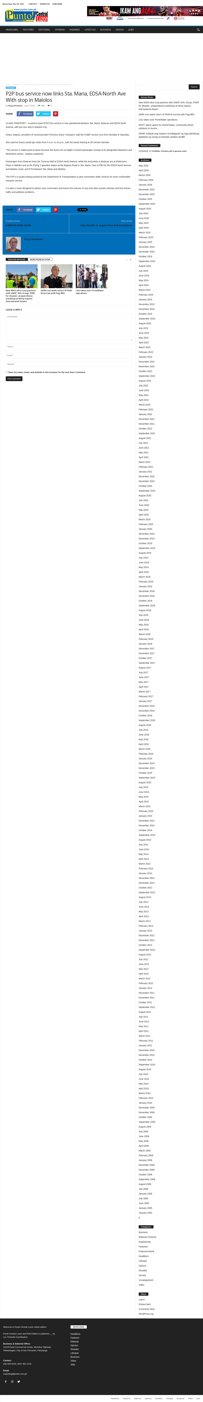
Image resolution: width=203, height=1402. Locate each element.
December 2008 (147, 1165)
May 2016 (143, 739)
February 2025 (146, 237)
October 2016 (145, 715)
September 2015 (147, 777)
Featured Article (146, 1251)
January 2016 (145, 758)
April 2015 (144, 801)
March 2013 (144, 921)
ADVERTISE (45, 4)
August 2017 (145, 667)
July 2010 (143, 1074)
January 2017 (145, 701)
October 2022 (145, 371)
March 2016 (144, 749)
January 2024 (145, 299)
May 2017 (143, 682)
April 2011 (144, 1031)
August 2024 (145, 266)
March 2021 (144, 462)
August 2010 (145, 1069)
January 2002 (145, 1213)
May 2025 (143, 223)
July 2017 (143, 672)
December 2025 (147, 189)
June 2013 (144, 906)
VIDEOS (120, 29)
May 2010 (143, 1083)
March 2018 (144, 634)
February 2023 (146, 352)
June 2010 (144, 1079)
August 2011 (145, 1012)
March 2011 (144, 1036)
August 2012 (145, 954)
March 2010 (144, 1093)
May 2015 (143, 797)
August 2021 (145, 438)
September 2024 (147, 261)
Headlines (16, 84)
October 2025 (145, 199)
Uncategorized (146, 1280)
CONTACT (32, 4)
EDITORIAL (44, 29)
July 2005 (143, 1198)
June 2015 (144, 792)
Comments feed (146, 1309)
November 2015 (147, 768)
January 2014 (145, 873)
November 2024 (147, 251)
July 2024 (143, 271)
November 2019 (147, 538)
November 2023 (147, 309)
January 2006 (145, 1193)
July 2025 (143, 213)
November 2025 (147, 194)
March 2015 (144, 806)
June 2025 (144, 218)
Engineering (145, 1242)
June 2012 (144, 964)
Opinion (142, 1265)
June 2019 (144, 562)
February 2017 (146, 696)
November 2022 (147, 366)
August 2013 (145, 897)
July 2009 (143, 1131)
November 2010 (147, 1055)
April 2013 (144, 916)
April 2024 (144, 285)
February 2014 (146, 868)
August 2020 (145, 495)
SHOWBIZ (74, 29)
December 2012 (147, 935)
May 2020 (143, 510)
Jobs (73, 1364)
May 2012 (143, 969)
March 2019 (144, 577)
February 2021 (146, 467)
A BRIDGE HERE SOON (18, 225)
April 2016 (144, 744)
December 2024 (147, 247)
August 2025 (145, 208)
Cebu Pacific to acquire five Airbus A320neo (106, 225)
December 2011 (147, 993)
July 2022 (143, 385)
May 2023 (143, 337)
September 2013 (147, 892)
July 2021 (143, 443)
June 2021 (144, 447)
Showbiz (143, 1270)
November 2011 (147, 997)
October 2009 (145, 1117)
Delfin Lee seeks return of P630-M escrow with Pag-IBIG (56, 292)
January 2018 (145, 644)
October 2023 (145, 314)
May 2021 (143, 452)
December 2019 (147, 534)
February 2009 (146, 1155)
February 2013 (146, 926)
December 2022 (147, 361)
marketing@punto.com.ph (15, 1374)
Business (143, 1232)
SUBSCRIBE (57, 4)
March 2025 (144, 232)
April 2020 (144, 514)
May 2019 (143, 567)
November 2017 (147, 653)
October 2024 (145, 256)
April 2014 (144, 859)
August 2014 (145, 840)
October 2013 (145, 887)
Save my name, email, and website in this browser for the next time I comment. (47, 372)
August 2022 (145, 381)
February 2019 (146, 581)
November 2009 (147, 1112)
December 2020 (147, 476)
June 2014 (144, 849)
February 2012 (146, 983)
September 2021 (147, 433)
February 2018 (146, 639)
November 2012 (147, 940)
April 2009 (144, 1146)
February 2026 (146, 180)
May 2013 (143, 911)
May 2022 (143, 395)
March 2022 (144, 404)
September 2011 (147, 1007)
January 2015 (145, 816)
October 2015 (145, 773)
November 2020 (147, 481)
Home (8, 84)
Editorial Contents (147, 1237)
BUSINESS (105, 29)
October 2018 (145, 600)
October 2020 (145, 486)
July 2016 (143, 730)
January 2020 (145, 529)
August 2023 (145, 323)
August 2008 (145, 1184)
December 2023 (147, 304)
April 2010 (144, 1088)
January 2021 (145, 471)
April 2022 (144, 400)
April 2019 (144, 572)
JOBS (131, 29)
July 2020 (143, 500)
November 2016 (147, 710)
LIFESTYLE (90, 29)
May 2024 (143, 280)
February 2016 (146, 753)
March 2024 (144, 290)
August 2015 (145, 782)
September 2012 (147, 950)
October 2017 (145, 658)
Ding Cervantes (15, 105)
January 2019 (145, 586)
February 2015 (146, 811)
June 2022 (144, 390)
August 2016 (145, 725)
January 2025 (145, 242)
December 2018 (147, 591)
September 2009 (147, 1122)
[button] (198, 29)
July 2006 (143, 1189)
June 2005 (144, 1203)
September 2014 (147, 835)
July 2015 (143, 787)
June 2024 (144, 275)
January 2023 (145, 357)
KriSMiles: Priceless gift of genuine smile (169, 151)
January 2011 (145, 1045)
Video (141, 1285)
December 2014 (147, 820)
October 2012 (145, 945)
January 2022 (145, 414)
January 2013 (145, 930)
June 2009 (144, 1136)
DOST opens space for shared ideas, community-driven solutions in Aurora (166, 127)
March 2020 (144, 519)
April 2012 (144, 973)
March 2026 (144, 175)
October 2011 (145, 1002)
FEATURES (28, 29)
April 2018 (144, 629)
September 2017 (147, 663)
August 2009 (145, 1126)
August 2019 (145, 553)
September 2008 (147, 1179)
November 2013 (147, 883)
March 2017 (144, 691)
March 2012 (144, 978)
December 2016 (147, 706)
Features (75, 1337)
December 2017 (147, 648)
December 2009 (147, 1107)
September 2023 (147, 318)
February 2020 (146, 524)
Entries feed (145, 1304)
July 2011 (143, 1016)
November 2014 (147, 825)
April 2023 (144, 342)
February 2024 (146, 294)
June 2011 (144, 1021)
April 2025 (144, 227)
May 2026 (143, 165)
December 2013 (147, 878)
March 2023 (144, 347)
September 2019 (147, 548)
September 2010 (147, 1064)
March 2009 (144, 1150)
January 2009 (145, 1160)
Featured (143, 1246)
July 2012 (143, 959)
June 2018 (144, 620)
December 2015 (147, 763)
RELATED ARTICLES (16, 259)
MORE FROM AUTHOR (40, 259)
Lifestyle (143, 1261)
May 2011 (143, 1026)
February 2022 (146, 409)
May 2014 (143, 854)
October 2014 (145, 830)
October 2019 (145, 543)
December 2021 (147, 419)
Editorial (75, 1341)
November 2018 (147, 596)
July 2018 (143, 615)
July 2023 (143, 328)
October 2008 (145, 1174)
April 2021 (144, 457)
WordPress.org (146, 1314)
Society (142, 1275)
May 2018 (143, 624)
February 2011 (146, 1040)
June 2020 (144, 505)
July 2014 (143, 844)
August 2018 (145, 610)
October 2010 (145, 1060)
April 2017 (144, 687)
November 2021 (147, 424)
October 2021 (145, 428)
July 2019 (143, 557)
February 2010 (146, 1098)
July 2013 (143, 902)
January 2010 (145, 1103)
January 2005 (145, 1208)
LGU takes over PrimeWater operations (90, 292)
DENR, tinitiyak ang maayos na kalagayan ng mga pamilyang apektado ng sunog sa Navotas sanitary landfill (169, 135)
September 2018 (147, 605)
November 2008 (147, 1169)
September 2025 (147, 204)
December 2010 (147, 1050)
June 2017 (144, 677)
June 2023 (144, 333)
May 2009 (143, 1141)
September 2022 (147, 376)
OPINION (60, 29)
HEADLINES (12, 29)
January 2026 (145, 184)
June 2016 (144, 734)
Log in (142, 1299)
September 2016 (147, 720)
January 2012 (145, 988)
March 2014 (144, 863)
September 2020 (147, 490)
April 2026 (144, 170)
